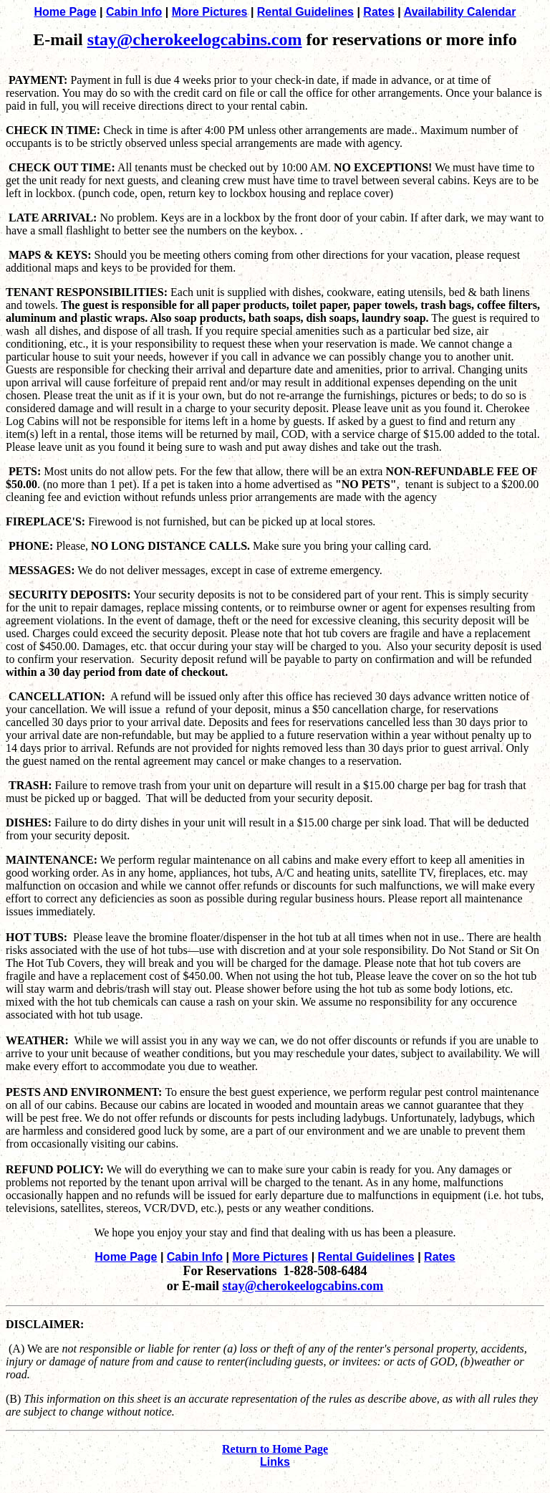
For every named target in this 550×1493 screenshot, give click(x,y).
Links (275, 1462)
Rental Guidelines (305, 12)
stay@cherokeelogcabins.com (194, 39)
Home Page (65, 12)
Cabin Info (134, 12)
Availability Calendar (460, 12)
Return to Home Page (275, 1449)
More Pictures (210, 12)
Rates (379, 12)
